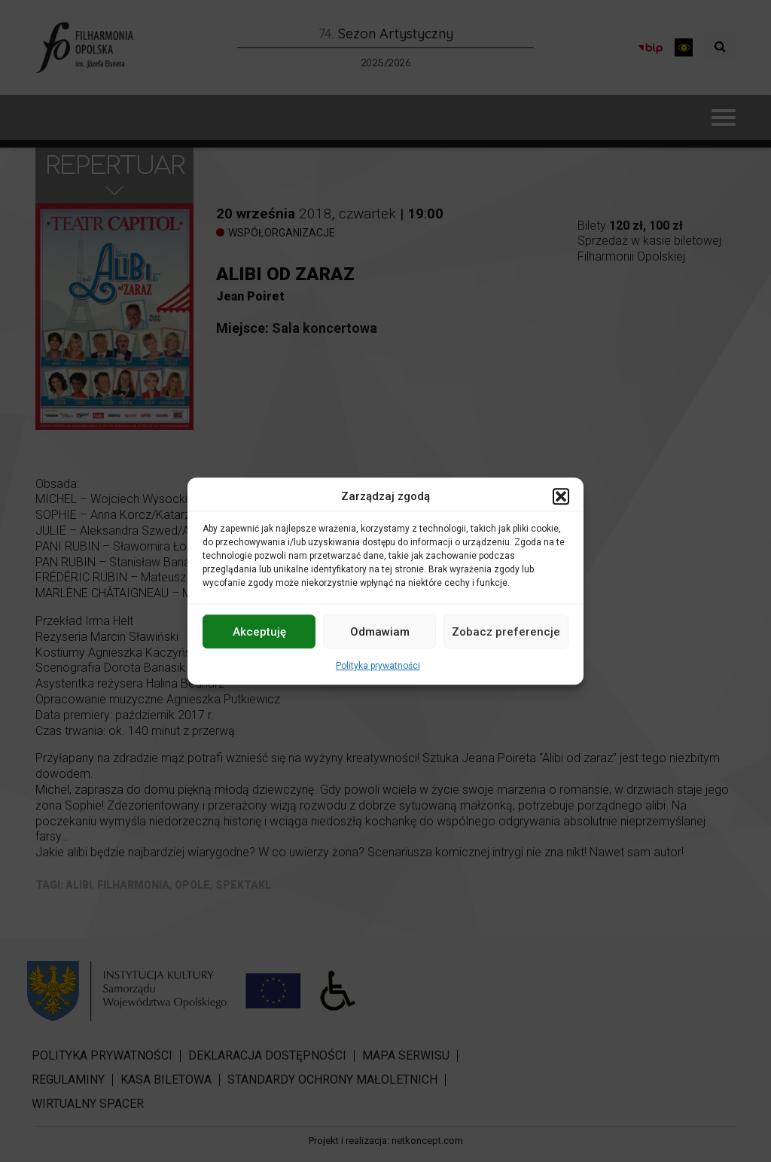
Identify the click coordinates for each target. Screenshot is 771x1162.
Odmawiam (380, 632)
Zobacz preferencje (506, 632)
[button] (560, 496)
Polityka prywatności (378, 665)
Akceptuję (259, 632)
